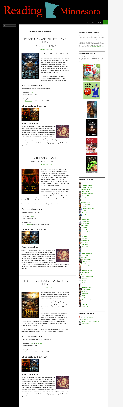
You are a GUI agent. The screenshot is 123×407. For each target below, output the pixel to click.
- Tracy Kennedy (84, 306)
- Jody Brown (83, 242)
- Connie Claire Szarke (86, 208)
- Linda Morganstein (85, 253)
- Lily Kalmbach (84, 251)
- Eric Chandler (84, 223)
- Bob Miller (83, 198)
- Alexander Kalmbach (86, 185)
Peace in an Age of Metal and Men (45, 41)
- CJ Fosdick (83, 206)
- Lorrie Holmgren (84, 257)
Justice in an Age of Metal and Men (45, 282)
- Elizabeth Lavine (84, 219)
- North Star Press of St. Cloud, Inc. (89, 321)
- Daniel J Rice (84, 212)
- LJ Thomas (83, 255)
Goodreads (28, 101)
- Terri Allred (83, 297)
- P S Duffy (82, 274)
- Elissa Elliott (83, 217)
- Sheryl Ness (83, 293)
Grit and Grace (45, 157)
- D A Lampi (83, 210)
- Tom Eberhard (84, 302)
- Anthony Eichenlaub (86, 193)
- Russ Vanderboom (85, 287)
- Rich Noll (83, 278)
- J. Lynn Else (83, 229)
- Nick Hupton (84, 272)
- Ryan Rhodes (84, 289)
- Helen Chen (83, 227)
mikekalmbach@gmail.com (97, 46)
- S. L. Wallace (83, 291)
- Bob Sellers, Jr (84, 200)
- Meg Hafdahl (83, 263)
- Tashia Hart (83, 295)
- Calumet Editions (86, 317)
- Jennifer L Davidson (85, 232)
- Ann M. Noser (84, 191)
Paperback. (38, 343)
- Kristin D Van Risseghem (87, 246)
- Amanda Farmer (84, 189)
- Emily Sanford (84, 221)
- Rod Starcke (83, 283)
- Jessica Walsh (84, 234)
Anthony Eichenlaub (46, 49)
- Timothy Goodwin (85, 300)
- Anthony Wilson (85, 195)
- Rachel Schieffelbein (86, 276)
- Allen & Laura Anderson (86, 187)
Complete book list (96, 22)
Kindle (31, 92)
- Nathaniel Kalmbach (85, 270)
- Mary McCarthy (85, 261)
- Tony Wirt (83, 304)
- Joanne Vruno (84, 240)
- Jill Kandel (83, 236)
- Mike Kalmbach (84, 268)
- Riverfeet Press (84, 323)
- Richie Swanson (84, 280)
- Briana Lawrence (84, 202)
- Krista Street (83, 244)
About (87, 22)
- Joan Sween (83, 238)
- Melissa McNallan (85, 266)
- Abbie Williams (84, 183)
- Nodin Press (83, 319)
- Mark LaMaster (85, 259)
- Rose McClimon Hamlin (86, 285)
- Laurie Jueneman (84, 249)
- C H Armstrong (84, 204)
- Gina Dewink (83, 225)
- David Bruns (84, 215)
